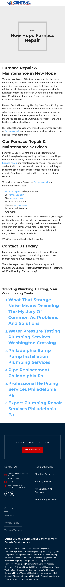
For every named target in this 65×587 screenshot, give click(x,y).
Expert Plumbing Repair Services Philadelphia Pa (35, 408)
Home (32, 30)
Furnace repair (12, 191)
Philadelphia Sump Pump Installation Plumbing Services (29, 356)
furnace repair (12, 131)
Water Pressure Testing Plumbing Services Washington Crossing (34, 336)
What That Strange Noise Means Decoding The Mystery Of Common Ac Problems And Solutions (33, 311)
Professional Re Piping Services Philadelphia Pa (33, 389)
